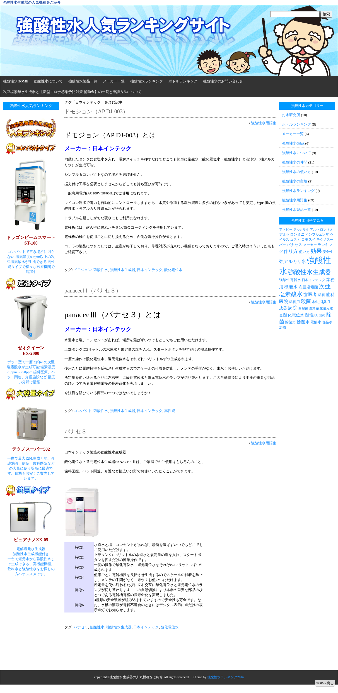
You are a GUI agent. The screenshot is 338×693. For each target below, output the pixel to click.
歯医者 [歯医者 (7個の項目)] (310, 294)
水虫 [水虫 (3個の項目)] (315, 302)
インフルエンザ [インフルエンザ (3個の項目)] (317, 234)
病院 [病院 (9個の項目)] (292, 308)
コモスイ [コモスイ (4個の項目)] (308, 239)
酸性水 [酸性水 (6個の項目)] (311, 315)
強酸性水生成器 (122, 270)
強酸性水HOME (15, 81)
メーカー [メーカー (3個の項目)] (310, 245)
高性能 (169, 411)
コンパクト (83, 411)
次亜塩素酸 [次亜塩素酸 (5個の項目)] (308, 287)
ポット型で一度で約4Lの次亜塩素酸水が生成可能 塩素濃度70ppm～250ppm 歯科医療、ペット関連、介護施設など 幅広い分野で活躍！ (31, 372)
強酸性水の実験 (294, 181)
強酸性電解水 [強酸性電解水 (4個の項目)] (290, 280)
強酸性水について (48, 81)
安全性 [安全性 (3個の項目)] (328, 252)
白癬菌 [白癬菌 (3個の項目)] (303, 308)
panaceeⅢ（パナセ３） (92, 290)
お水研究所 (291, 115)
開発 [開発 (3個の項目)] (322, 315)
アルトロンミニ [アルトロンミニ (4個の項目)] (292, 234)
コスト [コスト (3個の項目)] (295, 239)
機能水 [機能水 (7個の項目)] (291, 286)
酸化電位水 (173, 270)
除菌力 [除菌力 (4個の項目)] (290, 322)
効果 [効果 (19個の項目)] (316, 251)
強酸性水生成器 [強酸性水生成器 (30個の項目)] (309, 272)
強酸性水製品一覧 (82, 81)
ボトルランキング (182, 81)
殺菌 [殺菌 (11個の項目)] (306, 301)
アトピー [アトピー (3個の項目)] (286, 229)
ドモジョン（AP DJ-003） (96, 111)
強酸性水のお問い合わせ (223, 81)
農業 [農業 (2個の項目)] (312, 308)
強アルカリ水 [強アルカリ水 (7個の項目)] (292, 261)
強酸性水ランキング (146, 81)
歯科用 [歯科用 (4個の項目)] (294, 302)
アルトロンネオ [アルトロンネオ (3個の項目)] (321, 229)
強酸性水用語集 (263, 123)
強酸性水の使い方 (296, 172)
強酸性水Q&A (293, 143)
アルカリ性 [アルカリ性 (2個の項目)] (301, 229)
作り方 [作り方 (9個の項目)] (291, 251)
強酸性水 (100, 270)
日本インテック (149, 270)
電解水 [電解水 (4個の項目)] (315, 322)
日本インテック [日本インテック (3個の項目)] (313, 280)
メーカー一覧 (114, 81)
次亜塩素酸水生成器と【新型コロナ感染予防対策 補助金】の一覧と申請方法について (72, 92)
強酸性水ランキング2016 (225, 677)
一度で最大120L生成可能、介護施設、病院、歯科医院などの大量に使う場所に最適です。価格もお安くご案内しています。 (31, 468)
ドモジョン (83, 270)
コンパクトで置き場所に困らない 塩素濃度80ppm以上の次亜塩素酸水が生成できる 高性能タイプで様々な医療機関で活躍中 (31, 262)
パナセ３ (75, 431)
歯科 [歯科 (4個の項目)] (321, 295)
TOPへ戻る (325, 683)
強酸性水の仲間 (294, 162)
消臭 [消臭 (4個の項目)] (323, 302)
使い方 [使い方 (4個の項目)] (304, 252)
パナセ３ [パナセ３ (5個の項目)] (294, 244)
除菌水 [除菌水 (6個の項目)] (303, 322)
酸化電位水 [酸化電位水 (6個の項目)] (293, 315)
